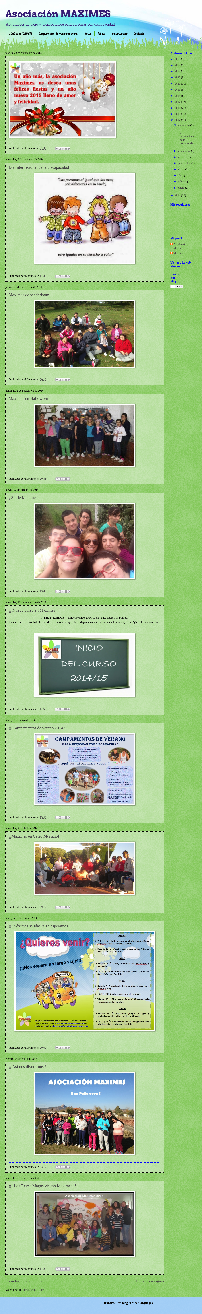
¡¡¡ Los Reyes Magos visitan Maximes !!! (43, 1186)
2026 (178, 59)
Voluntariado (120, 34)
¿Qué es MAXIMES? (20, 34)
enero (181, 187)
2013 (178, 195)
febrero (182, 181)
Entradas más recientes (23, 1281)
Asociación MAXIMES (58, 13)
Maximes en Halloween (28, 398)
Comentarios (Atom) (33, 1289)
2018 (178, 95)
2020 (178, 83)
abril (181, 175)
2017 (178, 101)
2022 (178, 71)
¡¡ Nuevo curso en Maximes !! (34, 610)
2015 (178, 114)
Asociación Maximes (179, 246)
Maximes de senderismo (29, 295)
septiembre (184, 163)
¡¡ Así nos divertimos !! (28, 1066)
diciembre (184, 125)
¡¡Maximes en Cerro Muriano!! (35, 836)
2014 (178, 120)
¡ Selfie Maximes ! (24, 497)
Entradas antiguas (150, 1281)
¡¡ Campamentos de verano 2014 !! (38, 728)
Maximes (178, 253)
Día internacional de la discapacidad (39, 167)
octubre (183, 157)
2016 (178, 107)
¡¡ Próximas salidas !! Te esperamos (38, 926)
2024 (178, 65)
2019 (178, 89)
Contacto (139, 34)
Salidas (102, 34)
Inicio (89, 1281)
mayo (181, 169)
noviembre (184, 151)
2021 (178, 77)
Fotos (88, 34)
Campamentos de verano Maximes (59, 34)
